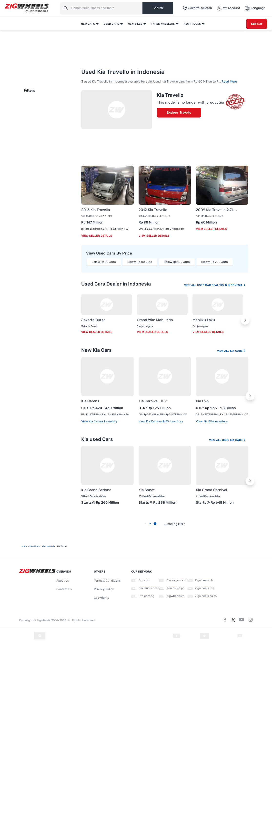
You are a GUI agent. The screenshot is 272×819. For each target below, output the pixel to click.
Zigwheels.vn (171, 596)
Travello (185, 112)
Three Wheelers (163, 23)
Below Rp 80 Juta (139, 262)
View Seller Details (96, 235)
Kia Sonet (147, 490)
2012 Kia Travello (153, 210)
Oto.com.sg (142, 596)
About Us (62, 580)
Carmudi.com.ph (146, 588)
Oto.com (140, 580)
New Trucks (192, 23)
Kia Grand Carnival (211, 490)
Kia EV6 (202, 401)
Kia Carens (90, 401)
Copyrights (101, 597)
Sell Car (256, 24)
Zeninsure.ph (171, 588)
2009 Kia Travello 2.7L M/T (217, 210)
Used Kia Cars (234, 440)
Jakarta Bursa (93, 320)
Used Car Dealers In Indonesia (221, 285)
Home (24, 546)
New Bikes (135, 23)
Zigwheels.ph (200, 580)
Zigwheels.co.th (202, 596)
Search (157, 8)
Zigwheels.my (201, 588)
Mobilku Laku (203, 320)
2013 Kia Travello (95, 210)
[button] (245, 320)
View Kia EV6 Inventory (212, 421)
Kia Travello (170, 95)
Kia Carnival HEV (153, 401)
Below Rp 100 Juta (177, 262)
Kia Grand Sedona (96, 490)
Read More (229, 81)
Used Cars (111, 23)
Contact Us (64, 589)
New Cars (88, 23)
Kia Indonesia (48, 546)
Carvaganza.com (174, 580)
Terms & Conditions (107, 580)
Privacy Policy (104, 589)
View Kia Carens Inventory (99, 421)
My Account (228, 8)
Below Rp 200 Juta (214, 262)
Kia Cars (238, 350)
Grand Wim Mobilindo (155, 320)
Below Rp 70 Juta (103, 262)
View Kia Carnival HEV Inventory (161, 421)
